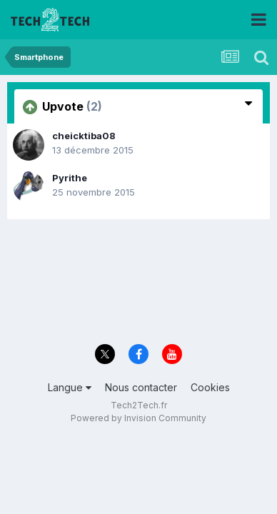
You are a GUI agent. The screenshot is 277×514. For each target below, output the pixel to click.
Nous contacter (141, 387)
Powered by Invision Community (138, 418)
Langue (69, 387)
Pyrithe (69, 177)
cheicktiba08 (84, 135)
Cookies (210, 387)
